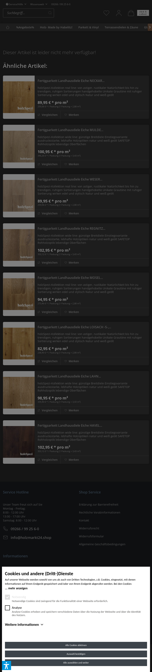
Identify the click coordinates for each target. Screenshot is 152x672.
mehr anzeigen (18, 588)
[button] (6, 665)
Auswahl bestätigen (76, 654)
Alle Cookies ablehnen (75, 645)
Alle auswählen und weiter (76, 662)
